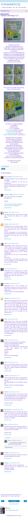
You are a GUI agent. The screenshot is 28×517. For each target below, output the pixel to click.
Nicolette (6, 283)
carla (5, 340)
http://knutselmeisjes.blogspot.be (12, 205)
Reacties (8, 437)
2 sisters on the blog (11, 133)
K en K (11, 128)
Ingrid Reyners (8, 409)
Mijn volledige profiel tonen (12, 510)
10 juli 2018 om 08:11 (19, 194)
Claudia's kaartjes (8, 194)
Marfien (6, 212)
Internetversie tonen (14, 504)
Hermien (6, 391)
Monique (6, 463)
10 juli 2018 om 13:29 (12, 319)
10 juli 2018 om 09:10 (14, 212)
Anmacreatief (11, 131)
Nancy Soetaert (8, 176)
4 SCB (7, 130)
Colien (6, 243)
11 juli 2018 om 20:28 (12, 424)
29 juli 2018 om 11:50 (16, 440)
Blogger (19, 515)
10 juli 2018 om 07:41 (18, 176)
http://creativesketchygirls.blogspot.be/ (13, 204)
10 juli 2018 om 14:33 (12, 362)
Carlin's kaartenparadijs (10, 134)
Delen (3, 168)
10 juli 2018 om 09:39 (11, 268)
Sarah (8, 508)
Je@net (6, 224)
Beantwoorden (7, 189)
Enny (5, 362)
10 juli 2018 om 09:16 (13, 243)
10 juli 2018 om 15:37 (14, 375)
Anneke (6, 452)
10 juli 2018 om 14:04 (12, 340)
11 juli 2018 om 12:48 (17, 409)
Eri (5, 268)
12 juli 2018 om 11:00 (14, 452)
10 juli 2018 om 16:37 (14, 391)
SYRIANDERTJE (10, 4)
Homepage (14, 501)
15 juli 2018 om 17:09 (14, 463)
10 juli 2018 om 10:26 (14, 283)
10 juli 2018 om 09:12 (14, 224)
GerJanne (6, 298)
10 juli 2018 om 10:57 (15, 298)
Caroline (6, 375)
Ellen (5, 319)
